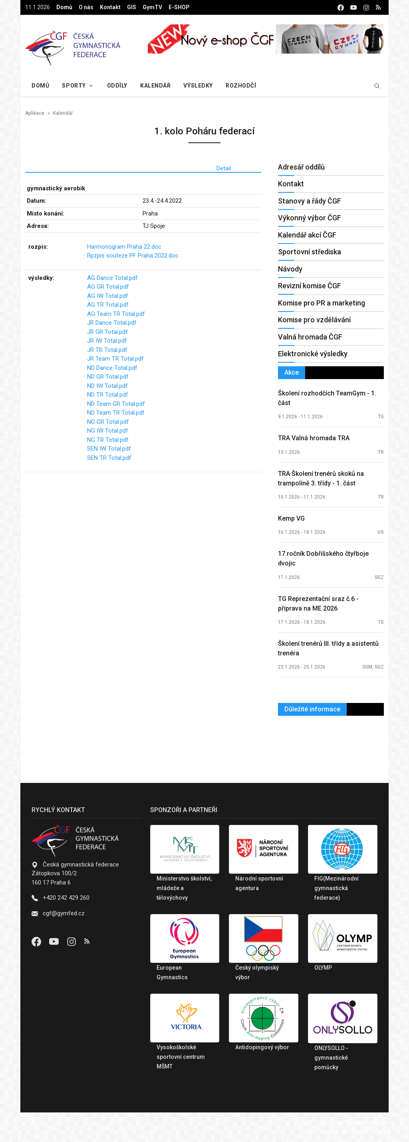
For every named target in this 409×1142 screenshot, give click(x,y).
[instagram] (366, 7)
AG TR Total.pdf (108, 304)
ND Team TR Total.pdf (116, 412)
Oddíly (117, 85)
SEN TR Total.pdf (109, 457)
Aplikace (34, 113)
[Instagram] (72, 941)
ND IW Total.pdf (107, 385)
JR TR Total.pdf (107, 349)
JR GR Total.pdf (107, 331)
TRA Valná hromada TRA (313, 438)
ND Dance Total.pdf (112, 367)
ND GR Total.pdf (108, 376)
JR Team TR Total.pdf (115, 358)
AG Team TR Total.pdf (116, 313)
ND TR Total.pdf (107, 394)
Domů (64, 7)
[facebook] (340, 7)
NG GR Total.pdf (108, 421)
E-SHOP (179, 7)
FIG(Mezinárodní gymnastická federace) (336, 888)
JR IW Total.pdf (107, 340)
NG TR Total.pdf (108, 439)
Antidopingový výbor (262, 1047)
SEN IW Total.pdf (109, 448)
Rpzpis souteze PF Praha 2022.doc (133, 255)
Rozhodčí (241, 85)
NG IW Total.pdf (107, 430)
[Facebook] (37, 941)
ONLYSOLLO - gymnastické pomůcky (331, 1057)
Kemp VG (291, 518)
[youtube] (353, 7)
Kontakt (110, 7)
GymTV (152, 7)
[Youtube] (54, 941)
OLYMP (323, 967)
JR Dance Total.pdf (112, 322)
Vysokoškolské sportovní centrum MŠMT (181, 1057)
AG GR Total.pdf (108, 286)
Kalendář (155, 85)
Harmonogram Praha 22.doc (124, 246)
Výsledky (197, 85)
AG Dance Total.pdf (112, 278)
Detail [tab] (223, 168)
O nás (86, 7)
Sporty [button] (73, 85)
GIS (131, 7)
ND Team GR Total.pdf (116, 403)
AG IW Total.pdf (107, 295)
